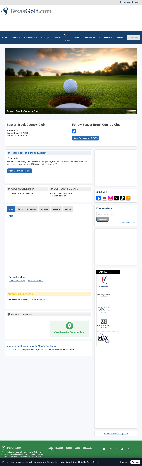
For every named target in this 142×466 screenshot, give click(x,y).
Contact (59, 448)
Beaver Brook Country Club (116, 433)
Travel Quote (133, 37)
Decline (123, 462)
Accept (135, 462)
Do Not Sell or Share (89, 462)
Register (136, 2)
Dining (68, 209)
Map (11, 209)
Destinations (30, 37)
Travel (77, 37)
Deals (57, 37)
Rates (20, 209)
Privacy (69, 448)
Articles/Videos (92, 37)
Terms (77, 448)
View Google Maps (17, 280)
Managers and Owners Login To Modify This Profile (31, 346)
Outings (44, 209)
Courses (16, 37)
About (51, 448)
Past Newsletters (128, 223)
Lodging (56, 209)
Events (108, 37)
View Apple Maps (35, 280)
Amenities (31, 209)
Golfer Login (126, 2)
